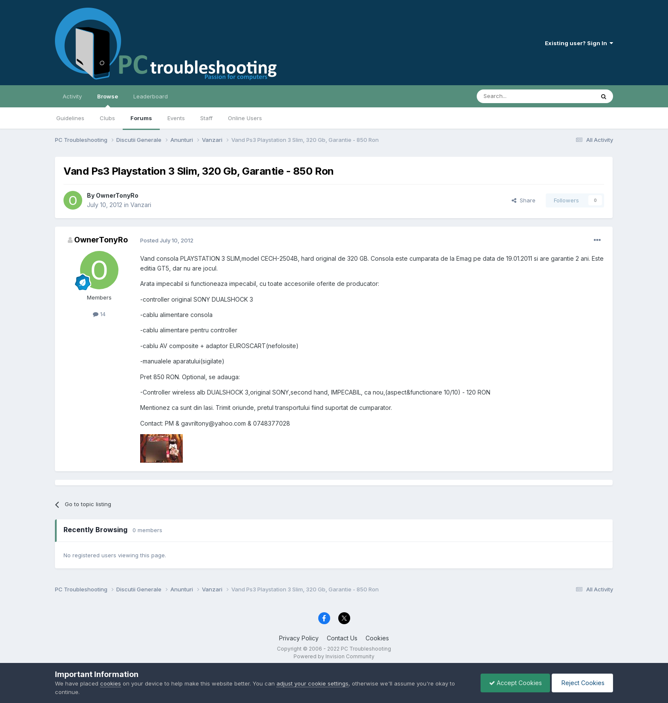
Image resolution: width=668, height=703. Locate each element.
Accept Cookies (513, 682)
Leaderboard (150, 96)
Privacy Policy (299, 638)
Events (176, 118)
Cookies (377, 638)
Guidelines (70, 118)
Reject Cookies (581, 682)
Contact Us (342, 638)
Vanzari (140, 204)
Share (524, 200)
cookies (110, 683)
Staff (206, 118)
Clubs (107, 118)
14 (99, 314)
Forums (141, 118)
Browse (107, 100)
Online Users (245, 118)
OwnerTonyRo (117, 195)
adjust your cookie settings (312, 683)
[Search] (514, 96)
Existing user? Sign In (579, 43)
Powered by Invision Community (334, 656)
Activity (72, 96)
